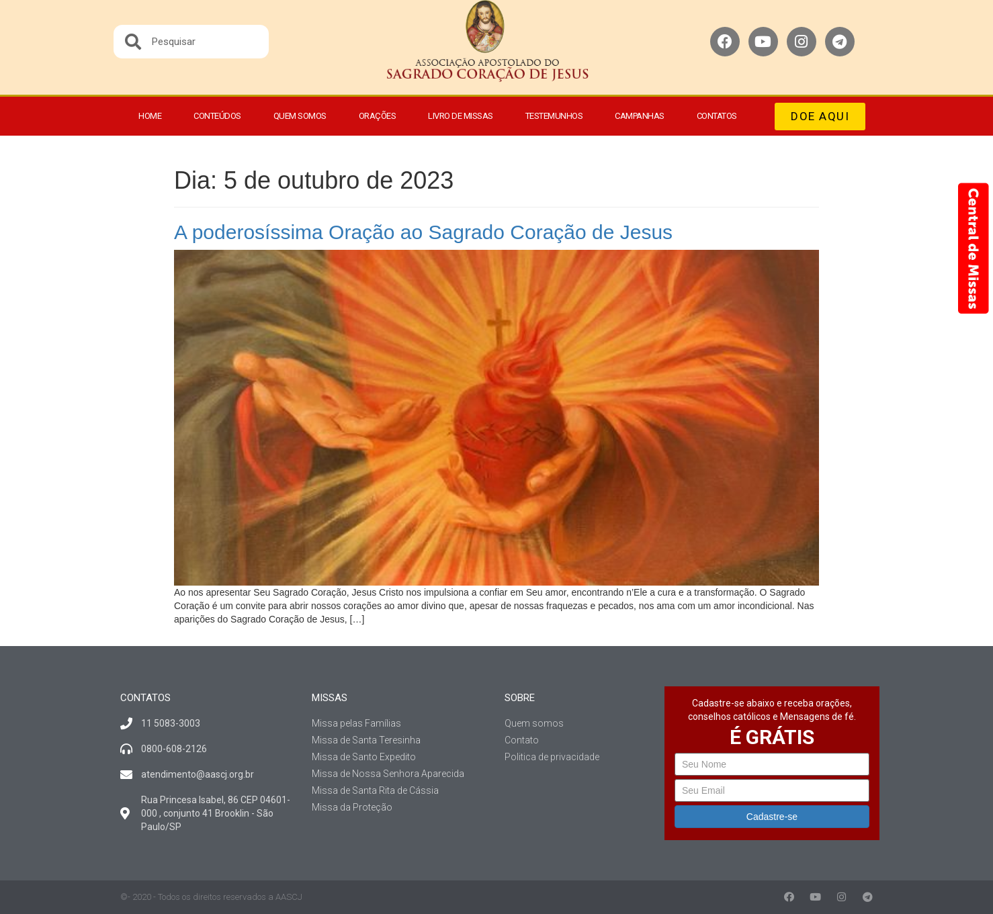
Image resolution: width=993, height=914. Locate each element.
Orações (377, 116)
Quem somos (300, 116)
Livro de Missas (460, 116)
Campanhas (639, 116)
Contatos (717, 116)
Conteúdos (217, 116)
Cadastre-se (771, 816)
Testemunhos (554, 116)
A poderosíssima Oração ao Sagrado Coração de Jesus (423, 232)
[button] (820, 116)
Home (149, 116)
